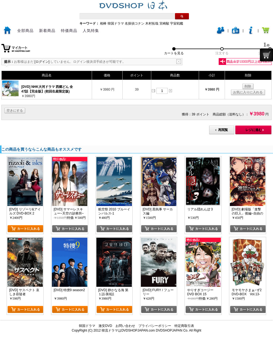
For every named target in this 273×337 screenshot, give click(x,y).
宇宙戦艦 (176, 23)
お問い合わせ (125, 326)
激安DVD (105, 326)
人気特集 (91, 30)
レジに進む (253, 130)
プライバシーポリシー (154, 326)
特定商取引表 (184, 326)
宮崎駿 (164, 23)
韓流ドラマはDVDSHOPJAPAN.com (128, 330)
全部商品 (25, 30)
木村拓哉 (151, 23)
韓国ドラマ (116, 23)
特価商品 (69, 30)
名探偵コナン (134, 23)
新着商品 (47, 30)
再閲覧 (223, 130)
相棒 (103, 23)
